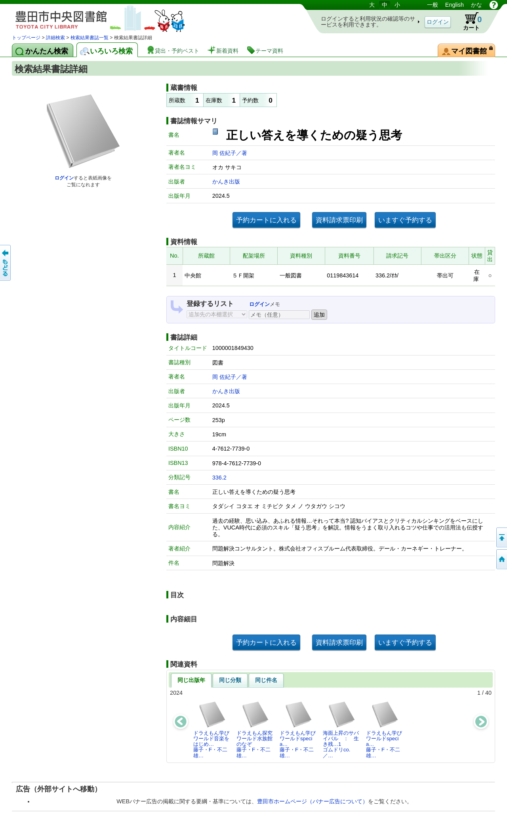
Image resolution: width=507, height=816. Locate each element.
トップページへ (501, 559)
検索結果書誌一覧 (90, 37)
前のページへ (6, 263)
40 (488, 693)
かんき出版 (226, 181)
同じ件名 (266, 680)
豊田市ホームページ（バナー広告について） (312, 801)
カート (469, 21)
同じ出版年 (191, 680)
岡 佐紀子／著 (229, 153)
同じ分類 (230, 680)
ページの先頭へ (501, 537)
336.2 (219, 477)
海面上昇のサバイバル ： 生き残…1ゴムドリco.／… (341, 730)
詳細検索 (55, 37)
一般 (432, 5)
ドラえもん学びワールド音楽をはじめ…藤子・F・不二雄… (211, 730)
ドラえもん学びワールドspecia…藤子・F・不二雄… (298, 730)
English (454, 5)
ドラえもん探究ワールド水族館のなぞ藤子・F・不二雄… (254, 730)
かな (476, 5)
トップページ (26, 37)
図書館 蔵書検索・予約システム (95, 17)
